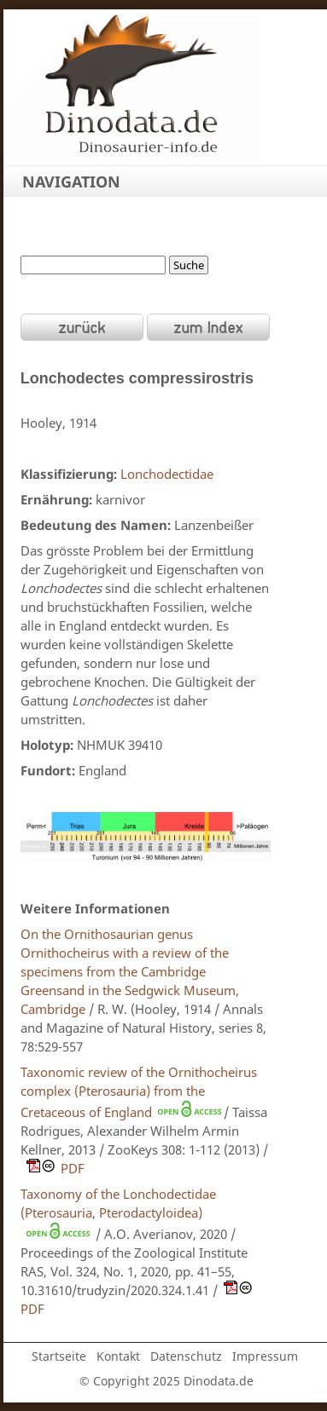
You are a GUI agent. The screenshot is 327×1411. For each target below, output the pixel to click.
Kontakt (118, 1356)
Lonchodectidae (166, 473)
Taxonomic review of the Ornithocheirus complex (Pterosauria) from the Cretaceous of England (138, 1091)
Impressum (265, 1356)
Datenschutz (186, 1356)
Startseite (59, 1356)
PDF (52, 1168)
